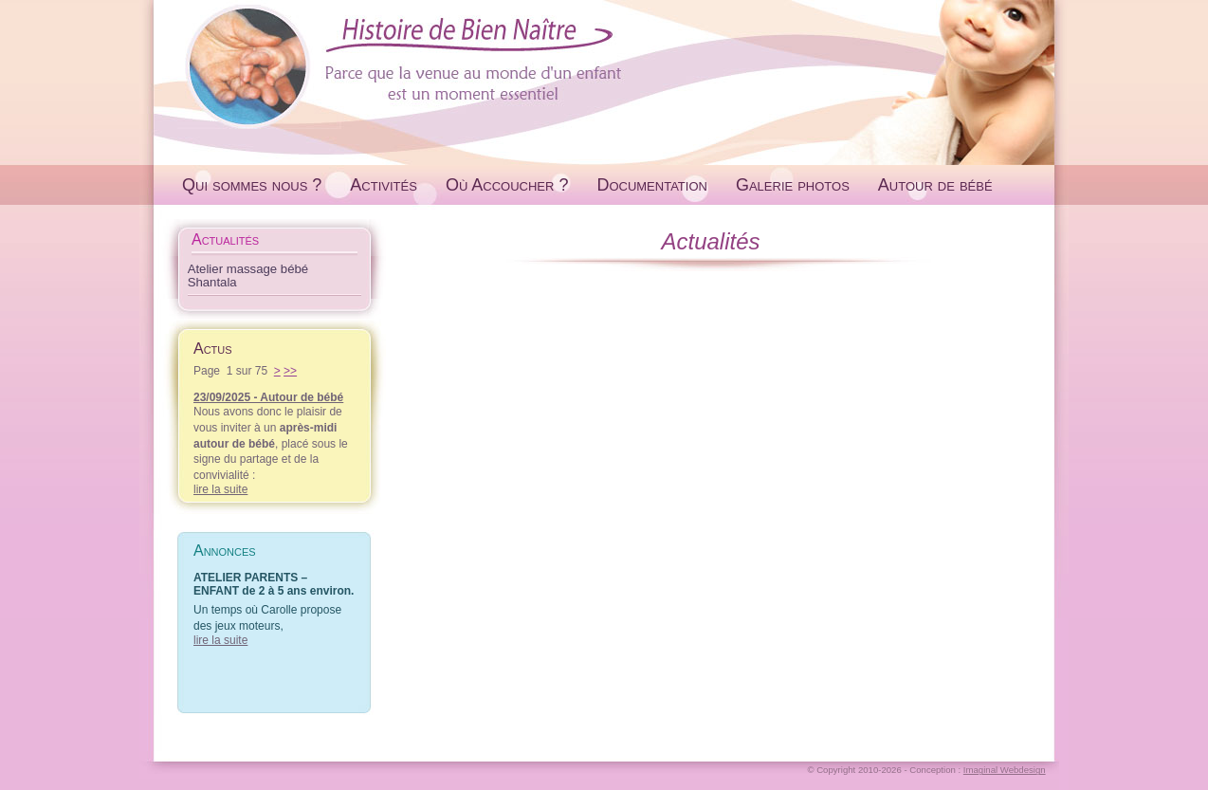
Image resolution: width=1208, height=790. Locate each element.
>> (290, 370)
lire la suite (220, 489)
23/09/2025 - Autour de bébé (268, 397)
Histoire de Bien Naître (604, 65)
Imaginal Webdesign (1004, 769)
